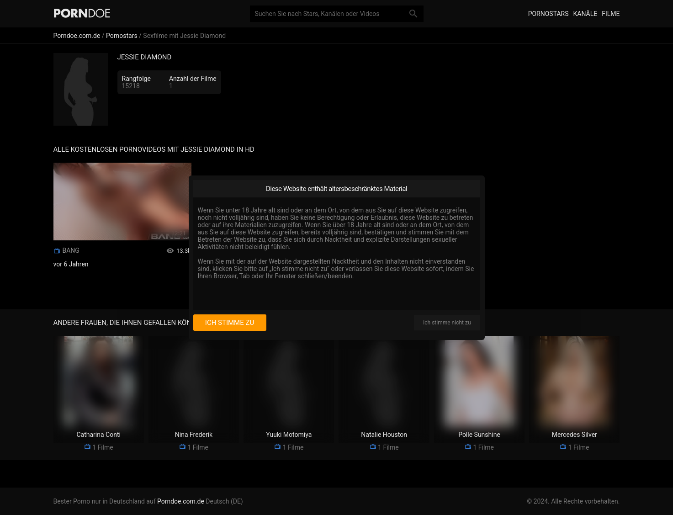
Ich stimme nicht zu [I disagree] (447, 322)
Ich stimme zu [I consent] (229, 323)
